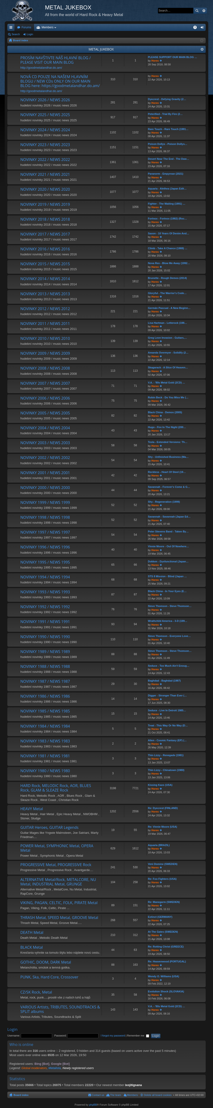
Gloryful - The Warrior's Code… (167, 293)
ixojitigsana (133, 1085)
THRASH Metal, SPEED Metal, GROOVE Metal (59, 917)
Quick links (11, 28)
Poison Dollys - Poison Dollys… (167, 144)
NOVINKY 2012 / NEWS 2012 (45, 309)
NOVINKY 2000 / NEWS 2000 (45, 487)
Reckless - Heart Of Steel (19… (167, 472)
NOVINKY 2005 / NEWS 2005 (45, 413)
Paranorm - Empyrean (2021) (165, 173)
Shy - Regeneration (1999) (164, 501)
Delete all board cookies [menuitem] (158, 1095)
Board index (21, 1095)
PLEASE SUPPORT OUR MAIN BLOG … (172, 57)
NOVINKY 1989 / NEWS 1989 (45, 651)
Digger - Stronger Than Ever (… (167, 695)
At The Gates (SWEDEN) (163, 931)
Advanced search (203, 10)
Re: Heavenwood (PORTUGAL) (167, 961)
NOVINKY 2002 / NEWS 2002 (45, 457)
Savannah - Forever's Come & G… (169, 486)
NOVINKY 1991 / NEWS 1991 (45, 621)
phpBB (93, 1104)
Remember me (138, 1035)
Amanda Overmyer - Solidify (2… (168, 352)
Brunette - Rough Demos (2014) (167, 278)
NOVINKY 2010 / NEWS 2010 (45, 338)
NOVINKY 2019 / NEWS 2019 (45, 204)
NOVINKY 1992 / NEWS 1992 (45, 607)
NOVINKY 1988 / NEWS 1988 (45, 666)
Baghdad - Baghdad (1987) (164, 680)
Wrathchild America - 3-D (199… (167, 620)
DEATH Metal (31, 932)
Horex (155, 60)
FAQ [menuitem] (197, 28)
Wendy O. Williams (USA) (163, 976)
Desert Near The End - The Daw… (168, 158)
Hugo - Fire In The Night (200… (167, 427)
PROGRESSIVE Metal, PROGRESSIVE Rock (55, 865)
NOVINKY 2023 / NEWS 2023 (45, 145)
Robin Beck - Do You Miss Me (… (168, 397)
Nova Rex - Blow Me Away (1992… (169, 263)
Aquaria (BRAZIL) (159, 845)
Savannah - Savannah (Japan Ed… (169, 516)
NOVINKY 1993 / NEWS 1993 (45, 592)
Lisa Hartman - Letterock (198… (167, 322)
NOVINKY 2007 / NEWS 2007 (45, 383)
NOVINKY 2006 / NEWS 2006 (45, 398)
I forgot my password (113, 1035)
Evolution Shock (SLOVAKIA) (166, 991)
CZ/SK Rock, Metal (36, 992)
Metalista (55, 1068)
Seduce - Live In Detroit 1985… (167, 710)
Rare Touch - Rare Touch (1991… (168, 129)
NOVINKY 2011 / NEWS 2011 (45, 323)
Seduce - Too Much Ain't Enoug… (168, 665)
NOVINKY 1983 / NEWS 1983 (45, 741)
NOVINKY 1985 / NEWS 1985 (45, 711)
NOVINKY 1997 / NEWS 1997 (45, 532)
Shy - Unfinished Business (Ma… (168, 456)
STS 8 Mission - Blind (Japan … (167, 576)
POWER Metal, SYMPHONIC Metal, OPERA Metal (56, 848)
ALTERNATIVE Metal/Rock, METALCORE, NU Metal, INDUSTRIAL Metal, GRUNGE (58, 882)
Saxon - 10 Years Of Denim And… (168, 233)
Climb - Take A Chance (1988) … (167, 248)
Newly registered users (78, 1068)
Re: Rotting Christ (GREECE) (166, 946)
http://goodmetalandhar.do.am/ (41, 67)
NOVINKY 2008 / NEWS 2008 (45, 368)
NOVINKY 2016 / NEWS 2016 (45, 249)
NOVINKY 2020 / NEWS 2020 (45, 189)
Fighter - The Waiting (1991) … (166, 203)
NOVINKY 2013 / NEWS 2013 (45, 294)
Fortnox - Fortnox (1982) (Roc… (167, 218)
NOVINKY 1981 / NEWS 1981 (45, 756)
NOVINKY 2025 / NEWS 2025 (45, 115)
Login (30, 34)
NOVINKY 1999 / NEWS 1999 (45, 502)
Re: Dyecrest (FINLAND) (163, 808)
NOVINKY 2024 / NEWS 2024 (45, 130)
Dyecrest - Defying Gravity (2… (167, 99)
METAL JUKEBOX (101, 49)
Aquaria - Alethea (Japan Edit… (167, 188)
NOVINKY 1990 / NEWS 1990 (45, 637)
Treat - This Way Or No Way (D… (168, 725)
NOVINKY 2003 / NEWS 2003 (45, 443)
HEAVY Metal (31, 809)
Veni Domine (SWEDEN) (163, 864)
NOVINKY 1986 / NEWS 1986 (45, 696)
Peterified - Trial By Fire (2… (165, 114)
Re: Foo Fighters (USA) (162, 878)
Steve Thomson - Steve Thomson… (170, 606)
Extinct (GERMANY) (160, 916)
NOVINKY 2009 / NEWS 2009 (45, 353)
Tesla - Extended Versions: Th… (167, 442)
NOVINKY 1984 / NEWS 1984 (45, 726)
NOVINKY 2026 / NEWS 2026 (45, 100)
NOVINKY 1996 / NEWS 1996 (45, 547)
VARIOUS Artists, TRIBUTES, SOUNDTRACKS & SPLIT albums (60, 1009)
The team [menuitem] (115, 1095)
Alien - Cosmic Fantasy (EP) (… (167, 740)
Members (47, 27)
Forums (26, 27)
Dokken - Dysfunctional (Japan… (168, 561)
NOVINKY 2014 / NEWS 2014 (45, 279)
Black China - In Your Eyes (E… (167, 591)
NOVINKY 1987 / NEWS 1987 (45, 681)
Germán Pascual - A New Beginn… (169, 308)
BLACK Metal (31, 947)
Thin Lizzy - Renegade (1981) (165, 755)
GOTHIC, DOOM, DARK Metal (45, 962)
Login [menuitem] (203, 28)
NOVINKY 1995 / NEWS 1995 (45, 562)
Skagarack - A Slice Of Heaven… (168, 367)
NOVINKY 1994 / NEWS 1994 (45, 577)
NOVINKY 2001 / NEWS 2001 (45, 473)
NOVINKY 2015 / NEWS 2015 (45, 264)
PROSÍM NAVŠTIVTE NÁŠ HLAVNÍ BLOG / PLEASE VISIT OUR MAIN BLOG (55, 60)
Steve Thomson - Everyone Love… (169, 636)
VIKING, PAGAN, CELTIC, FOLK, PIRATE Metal (59, 903)
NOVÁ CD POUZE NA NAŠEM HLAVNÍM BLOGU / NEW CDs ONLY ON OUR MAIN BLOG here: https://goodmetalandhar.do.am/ (60, 81)
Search (196, 10)
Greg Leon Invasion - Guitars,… (167, 337)
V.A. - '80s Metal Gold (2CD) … (166, 382)
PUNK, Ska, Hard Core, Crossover (49, 977)
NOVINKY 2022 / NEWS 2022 (45, 159)
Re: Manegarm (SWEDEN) (164, 902)
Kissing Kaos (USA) (160, 785)
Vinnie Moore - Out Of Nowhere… (168, 546)
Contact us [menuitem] (98, 1095)
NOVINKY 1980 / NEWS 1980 (45, 771)
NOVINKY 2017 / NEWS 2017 (45, 234)
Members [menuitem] (132, 1095)
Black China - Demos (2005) (165, 412)
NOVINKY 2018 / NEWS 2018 (45, 219)
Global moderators (34, 1068)
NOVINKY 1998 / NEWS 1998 (45, 517)
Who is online (21, 1044)
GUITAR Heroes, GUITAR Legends (49, 827)
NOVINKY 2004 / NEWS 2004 (45, 428)
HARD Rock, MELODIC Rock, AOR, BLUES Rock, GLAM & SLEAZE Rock (55, 788)
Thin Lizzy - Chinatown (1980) (166, 770)
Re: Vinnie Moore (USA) (162, 826)
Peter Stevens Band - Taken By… (168, 531)
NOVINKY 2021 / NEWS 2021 (45, 174)
